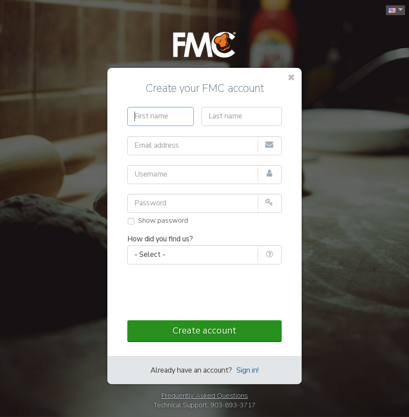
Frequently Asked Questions (204, 395)
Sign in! (247, 370)
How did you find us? (160, 239)
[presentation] (204, 293)
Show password (163, 220)
